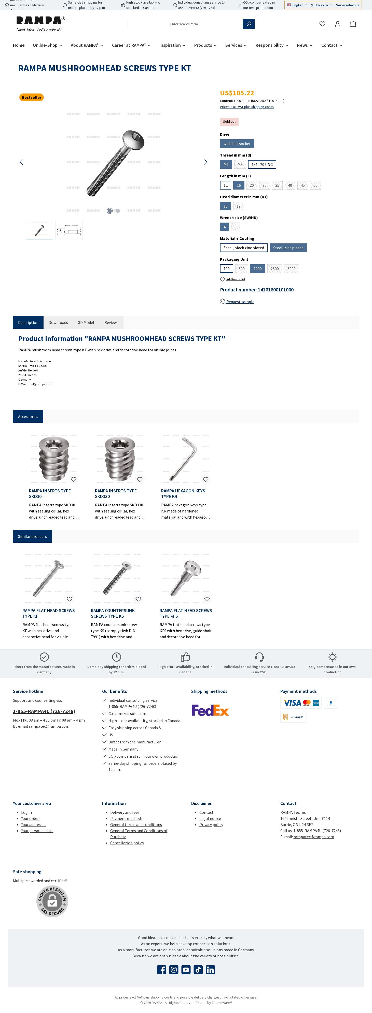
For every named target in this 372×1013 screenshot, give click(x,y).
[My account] (337, 24)
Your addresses (33, 824)
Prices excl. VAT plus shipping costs (247, 106)
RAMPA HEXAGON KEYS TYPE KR (183, 493)
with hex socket (239, 144)
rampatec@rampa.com (314, 836)
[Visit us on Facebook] (161, 969)
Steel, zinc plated (290, 248)
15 (227, 207)
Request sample (237, 301)
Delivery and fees (125, 812)
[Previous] (22, 162)
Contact (206, 812)
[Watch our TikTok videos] (198, 969)
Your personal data (37, 830)
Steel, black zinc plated (244, 247)
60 (317, 186)
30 (266, 186)
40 (291, 186)
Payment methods (126, 818)
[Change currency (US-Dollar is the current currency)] (321, 5)
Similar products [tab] (32, 536)
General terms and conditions (136, 824)
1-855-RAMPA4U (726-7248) (44, 711)
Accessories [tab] (28, 416)
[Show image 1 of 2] (110, 211)
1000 (259, 269)
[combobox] (185, 24)
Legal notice (210, 818)
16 (240, 186)
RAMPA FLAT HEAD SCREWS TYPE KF (48, 613)
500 (243, 269)
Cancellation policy (127, 842)
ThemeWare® (222, 1002)
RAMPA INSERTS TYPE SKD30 (50, 493)
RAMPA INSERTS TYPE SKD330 (116, 493)
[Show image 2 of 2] (118, 211)
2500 (276, 269)
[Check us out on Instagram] (174, 969)
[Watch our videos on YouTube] (186, 969)
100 (227, 268)
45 (304, 186)
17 (240, 207)
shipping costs (161, 997)
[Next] (206, 162)
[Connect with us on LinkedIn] (210, 969)
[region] (114, 173)
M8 (242, 165)
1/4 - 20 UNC (262, 164)
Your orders (30, 818)
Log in (26, 812)
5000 (293, 269)
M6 (228, 165)
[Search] (249, 24)
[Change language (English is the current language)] (297, 5)
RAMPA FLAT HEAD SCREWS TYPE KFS (186, 613)
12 (226, 185)
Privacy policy (211, 824)
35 (279, 186)
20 (253, 186)
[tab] (28, 322)
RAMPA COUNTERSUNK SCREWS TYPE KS (113, 613)
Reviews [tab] (111, 322)
